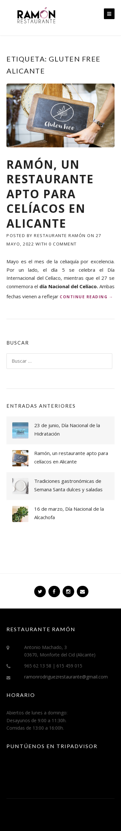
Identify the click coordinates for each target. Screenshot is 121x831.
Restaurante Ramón (60, 235)
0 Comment (63, 244)
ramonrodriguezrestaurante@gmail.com (66, 677)
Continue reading (86, 296)
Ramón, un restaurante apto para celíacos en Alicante (50, 194)
